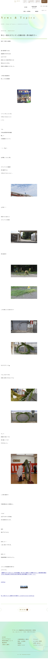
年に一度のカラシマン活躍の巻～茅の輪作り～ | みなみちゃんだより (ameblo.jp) (21, 595)
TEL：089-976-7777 (17, 2)
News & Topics (11, 24)
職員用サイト (44, 2)
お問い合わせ (38, 2)
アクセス (25, 2)
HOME (2, 24)
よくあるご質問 (31, 2)
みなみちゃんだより (12, 30)
